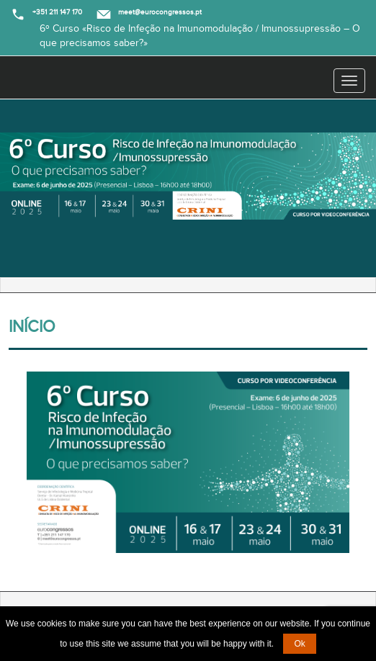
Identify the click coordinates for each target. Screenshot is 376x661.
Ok (299, 644)
